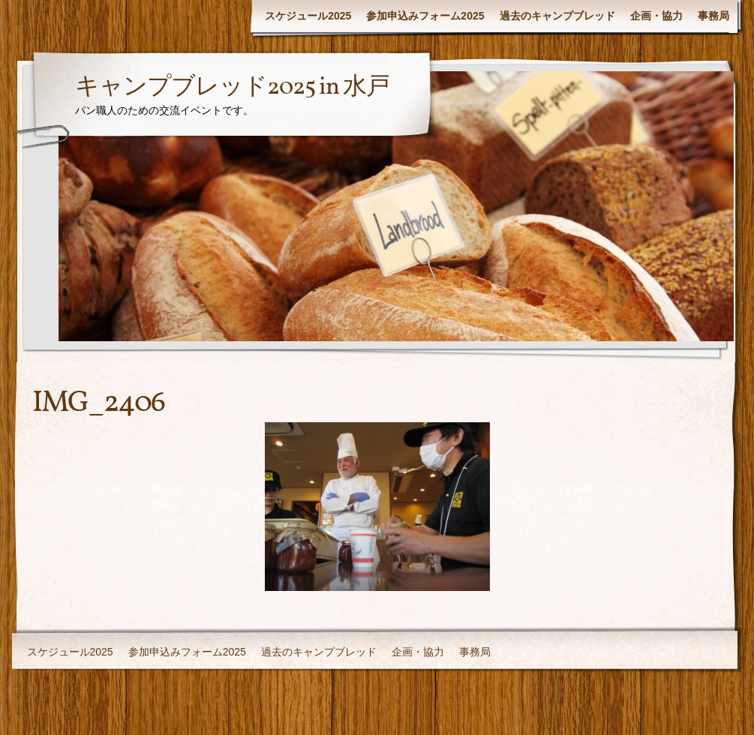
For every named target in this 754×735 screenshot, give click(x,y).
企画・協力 (656, 16)
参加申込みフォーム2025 (425, 16)
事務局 (713, 16)
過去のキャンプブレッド (557, 16)
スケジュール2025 (308, 16)
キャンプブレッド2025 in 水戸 (232, 87)
